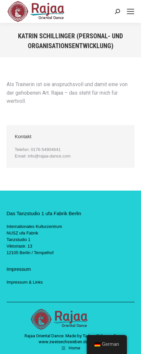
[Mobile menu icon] (130, 11)
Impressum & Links (25, 282)
